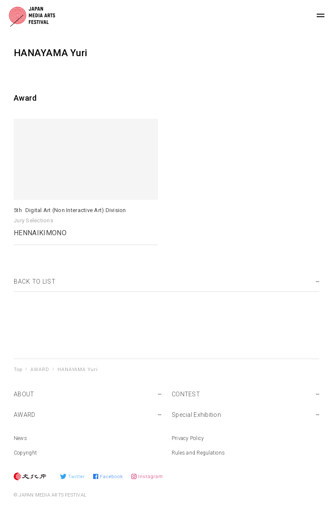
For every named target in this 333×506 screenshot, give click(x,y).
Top (18, 369)
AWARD (39, 369)
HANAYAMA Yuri (77, 369)
